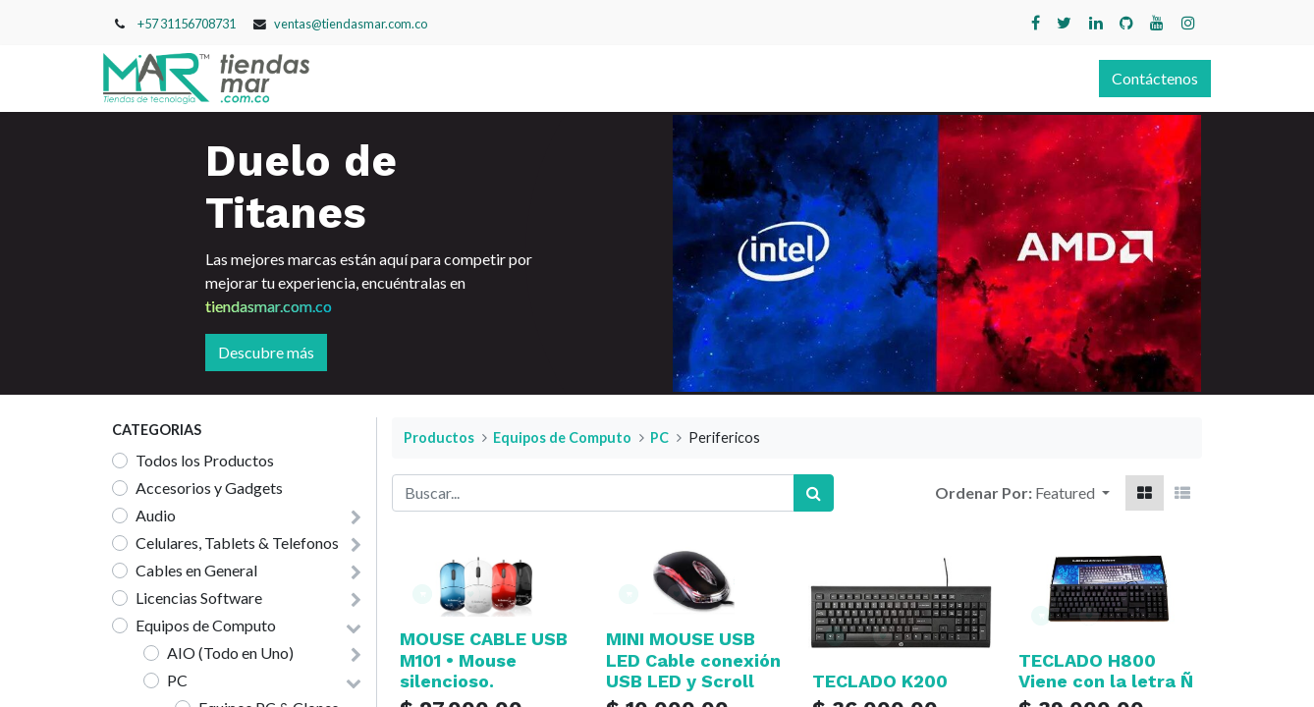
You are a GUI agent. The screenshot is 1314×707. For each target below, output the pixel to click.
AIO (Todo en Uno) (230, 652)
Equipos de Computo (206, 625)
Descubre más (266, 352)
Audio (156, 515)
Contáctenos (1146, 78)
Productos (439, 437)
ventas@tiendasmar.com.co (350, 23)
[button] (1072, 493)
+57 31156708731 (186, 23)
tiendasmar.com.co (268, 306)
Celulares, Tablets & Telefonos (237, 542)
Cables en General (196, 570)
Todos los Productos (205, 460)
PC (177, 680)
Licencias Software (199, 597)
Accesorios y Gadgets (209, 487)
